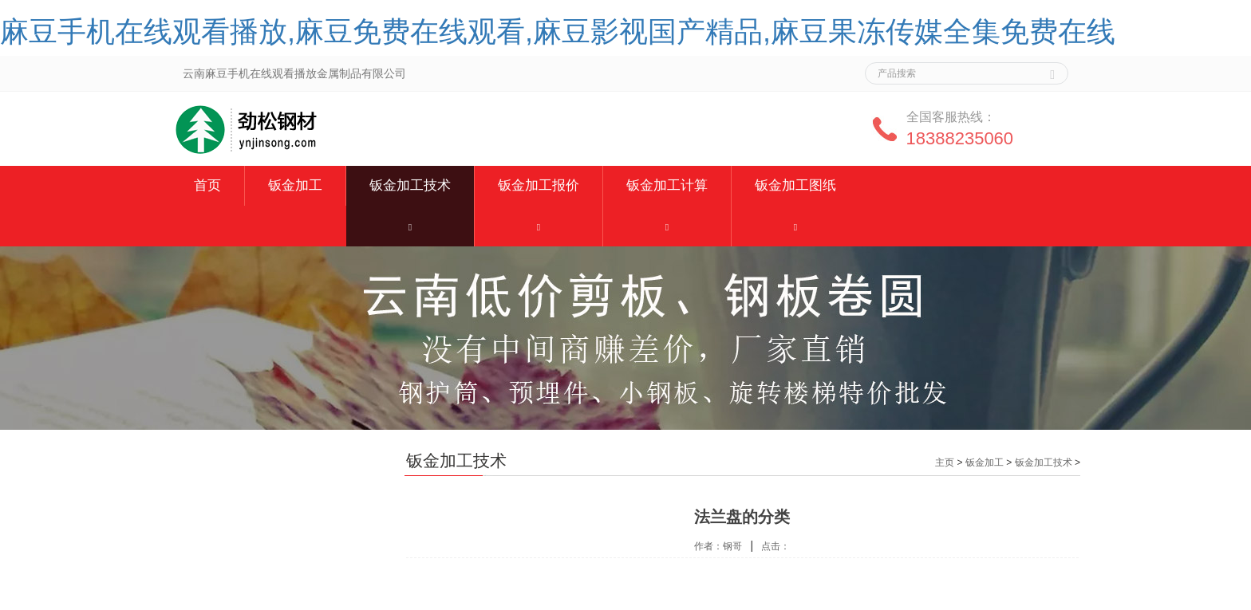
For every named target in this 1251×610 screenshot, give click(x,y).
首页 (207, 185)
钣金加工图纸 (795, 185)
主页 (944, 462)
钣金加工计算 (667, 185)
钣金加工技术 (410, 185)
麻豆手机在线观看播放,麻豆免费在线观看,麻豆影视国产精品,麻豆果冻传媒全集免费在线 (557, 31)
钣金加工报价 (538, 185)
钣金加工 (295, 185)
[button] (410, 226)
